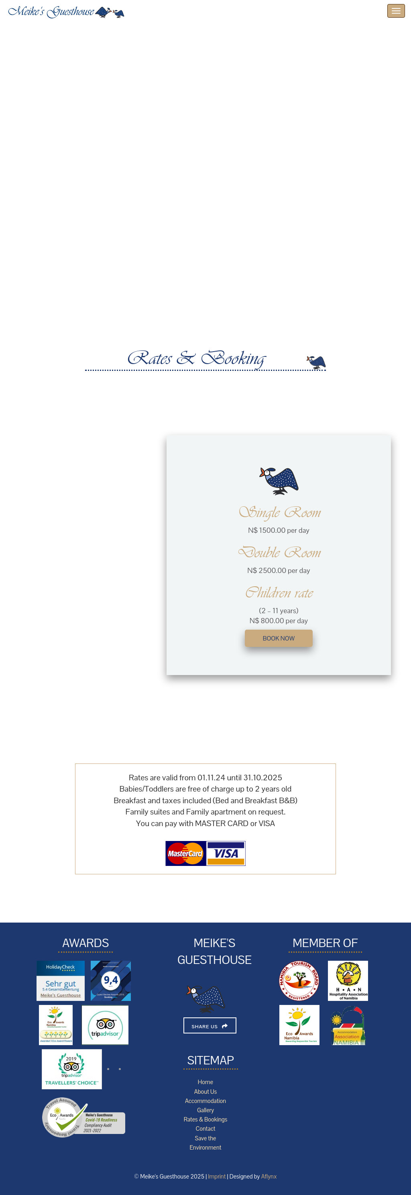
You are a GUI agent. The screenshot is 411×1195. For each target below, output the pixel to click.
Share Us (205, 1026)
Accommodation (205, 1101)
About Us (205, 1091)
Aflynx (269, 1176)
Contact (205, 1128)
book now (279, 638)
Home (205, 1082)
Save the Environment (205, 1143)
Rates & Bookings (206, 1119)
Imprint (217, 1176)
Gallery (205, 1110)
